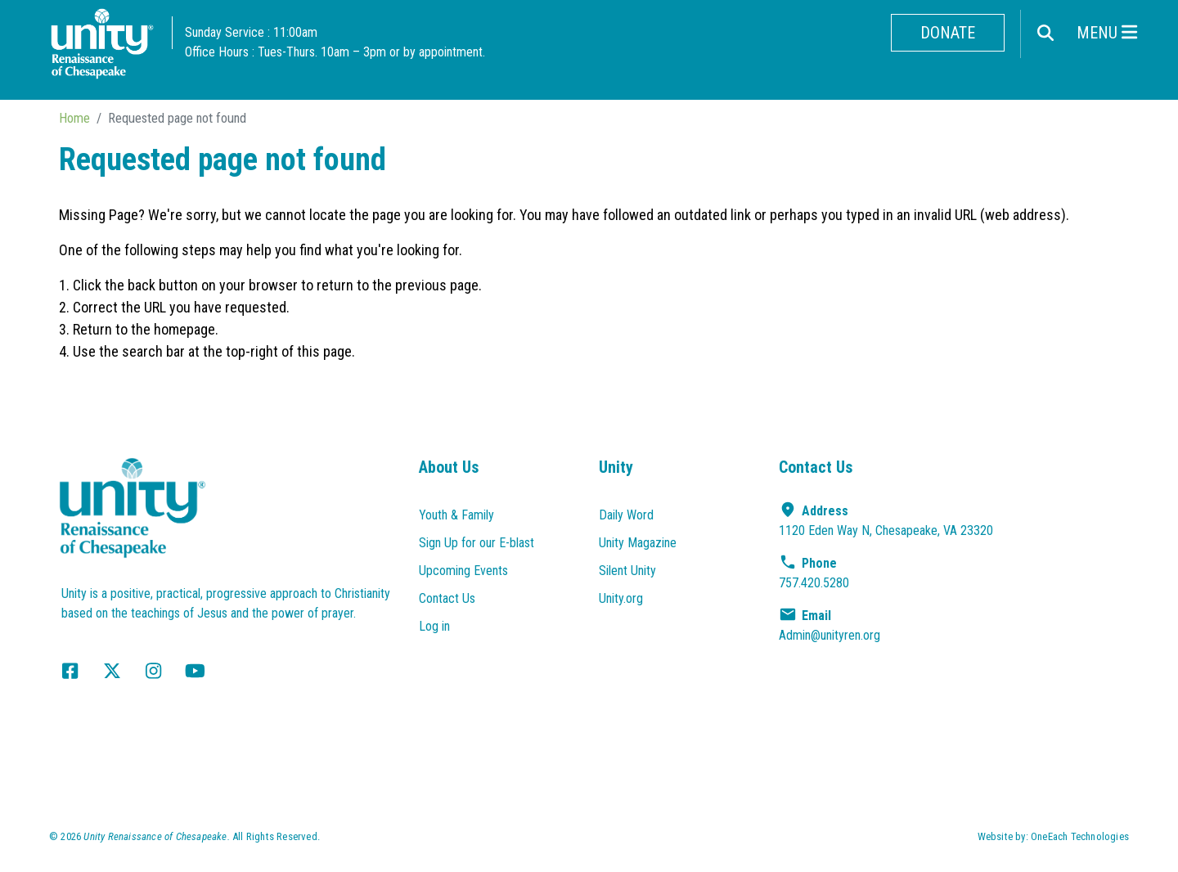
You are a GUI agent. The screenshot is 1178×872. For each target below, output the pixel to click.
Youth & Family (456, 515)
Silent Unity (627, 570)
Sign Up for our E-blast (476, 543)
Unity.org (621, 598)
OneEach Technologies (1080, 836)
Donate (947, 33)
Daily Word (626, 515)
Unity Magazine (638, 543)
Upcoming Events (463, 570)
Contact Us (447, 598)
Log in (434, 626)
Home (74, 118)
